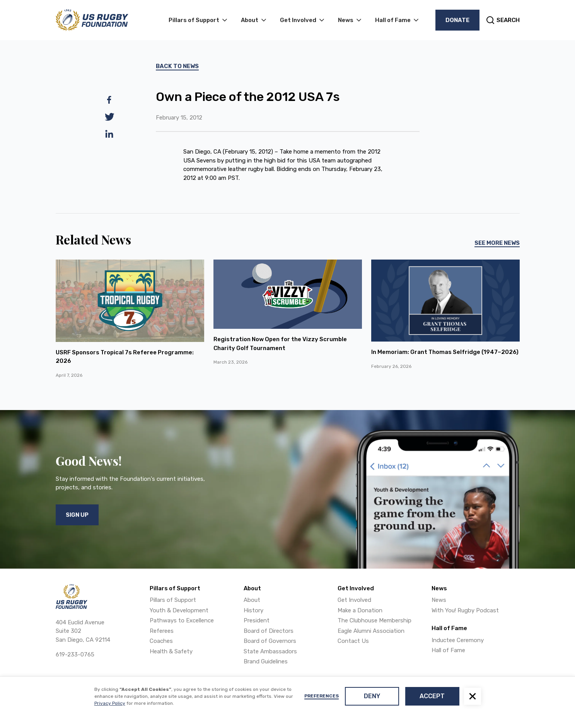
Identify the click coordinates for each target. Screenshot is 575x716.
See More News (497, 242)
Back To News (177, 66)
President (257, 620)
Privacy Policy (109, 703)
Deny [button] (372, 696)
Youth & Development (179, 610)
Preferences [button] (321, 696)
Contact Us (353, 640)
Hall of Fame (448, 650)
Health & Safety (171, 651)
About (252, 599)
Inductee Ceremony (458, 640)
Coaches (161, 640)
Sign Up (77, 514)
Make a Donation (360, 610)
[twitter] (110, 117)
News (439, 599)
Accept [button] (432, 696)
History (253, 610)
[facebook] (110, 100)
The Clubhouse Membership (374, 620)
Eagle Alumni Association (371, 630)
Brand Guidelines (266, 661)
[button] (472, 696)
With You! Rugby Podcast (465, 610)
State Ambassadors (270, 651)
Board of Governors (270, 640)
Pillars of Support (173, 599)
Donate (457, 20)
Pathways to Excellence (182, 620)
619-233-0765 (75, 654)
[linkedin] (110, 134)
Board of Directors (268, 630)
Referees (162, 630)
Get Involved (354, 599)
